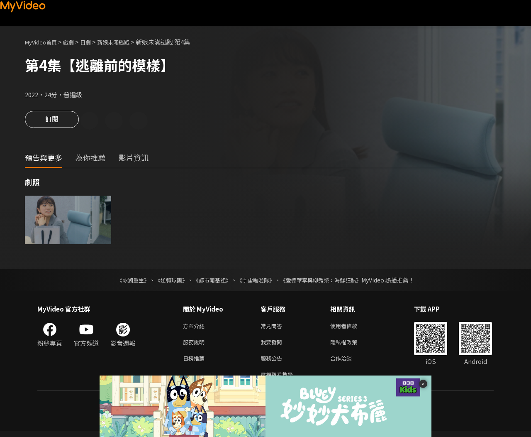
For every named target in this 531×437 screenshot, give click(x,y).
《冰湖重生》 (125, 281)
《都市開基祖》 (210, 281)
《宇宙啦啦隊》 (256, 281)
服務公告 (273, 362)
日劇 (94, 41)
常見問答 (273, 327)
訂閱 (51, 121)
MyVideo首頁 (44, 41)
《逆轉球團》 (166, 281)
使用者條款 (350, 327)
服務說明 (195, 344)
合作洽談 (347, 362)
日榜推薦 (195, 362)
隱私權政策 (350, 344)
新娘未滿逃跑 (125, 41)
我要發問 (273, 344)
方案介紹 (195, 327)
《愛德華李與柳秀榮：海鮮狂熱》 (326, 281)
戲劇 (75, 41)
